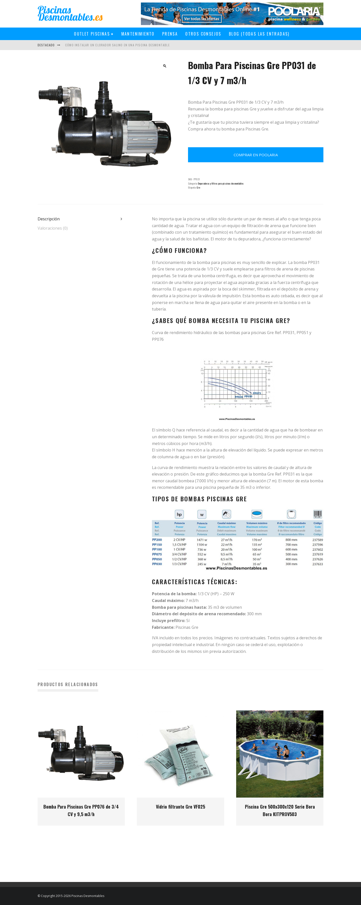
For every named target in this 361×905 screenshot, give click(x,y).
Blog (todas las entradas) (259, 34)
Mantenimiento (138, 34)
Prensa (170, 34)
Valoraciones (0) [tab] (53, 228)
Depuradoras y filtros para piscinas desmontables (221, 183)
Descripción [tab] (49, 219)
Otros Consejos (203, 34)
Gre (198, 187)
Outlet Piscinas (92, 34)
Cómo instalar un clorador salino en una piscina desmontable (117, 45)
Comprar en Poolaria (256, 154)
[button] (164, 65)
